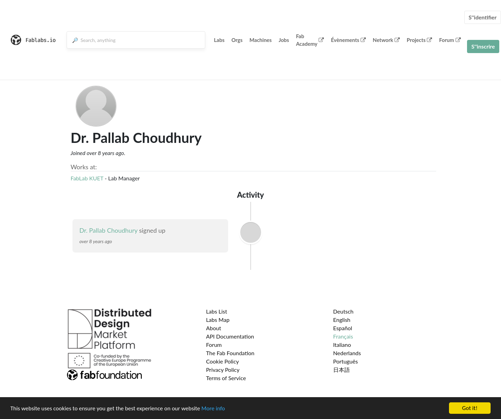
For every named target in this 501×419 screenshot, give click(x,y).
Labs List (216, 311)
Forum (449, 40)
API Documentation (230, 336)
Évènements (348, 40)
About (213, 328)
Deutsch (343, 311)
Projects (419, 40)
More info (213, 408)
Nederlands (347, 353)
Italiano (342, 344)
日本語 (341, 369)
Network (386, 40)
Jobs (284, 40)
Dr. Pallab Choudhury (108, 230)
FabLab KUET (87, 178)
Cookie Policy (222, 361)
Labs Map (218, 319)
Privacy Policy (223, 369)
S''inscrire (483, 46)
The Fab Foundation (230, 353)
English (342, 319)
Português (345, 361)
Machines (261, 40)
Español (342, 328)
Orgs (237, 40)
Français (343, 336)
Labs (219, 40)
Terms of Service (226, 378)
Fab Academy (310, 40)
